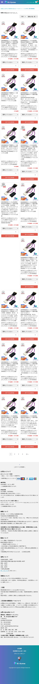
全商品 (2, 8)
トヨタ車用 (25, 8)
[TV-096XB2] (31, 8)
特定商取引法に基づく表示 (19, 651)
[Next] (27, 454)
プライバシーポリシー (19, 653)
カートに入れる (9, 70)
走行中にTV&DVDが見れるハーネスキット (13, 8)
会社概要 (19, 648)
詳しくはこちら (4, 570)
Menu (2, 1)
